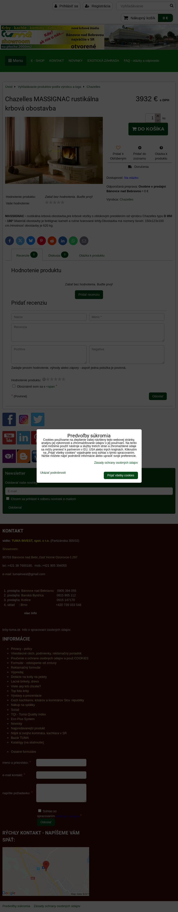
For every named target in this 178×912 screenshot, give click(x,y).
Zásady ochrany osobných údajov (116, 462)
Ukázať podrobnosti (53, 472)
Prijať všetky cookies (120, 475)
